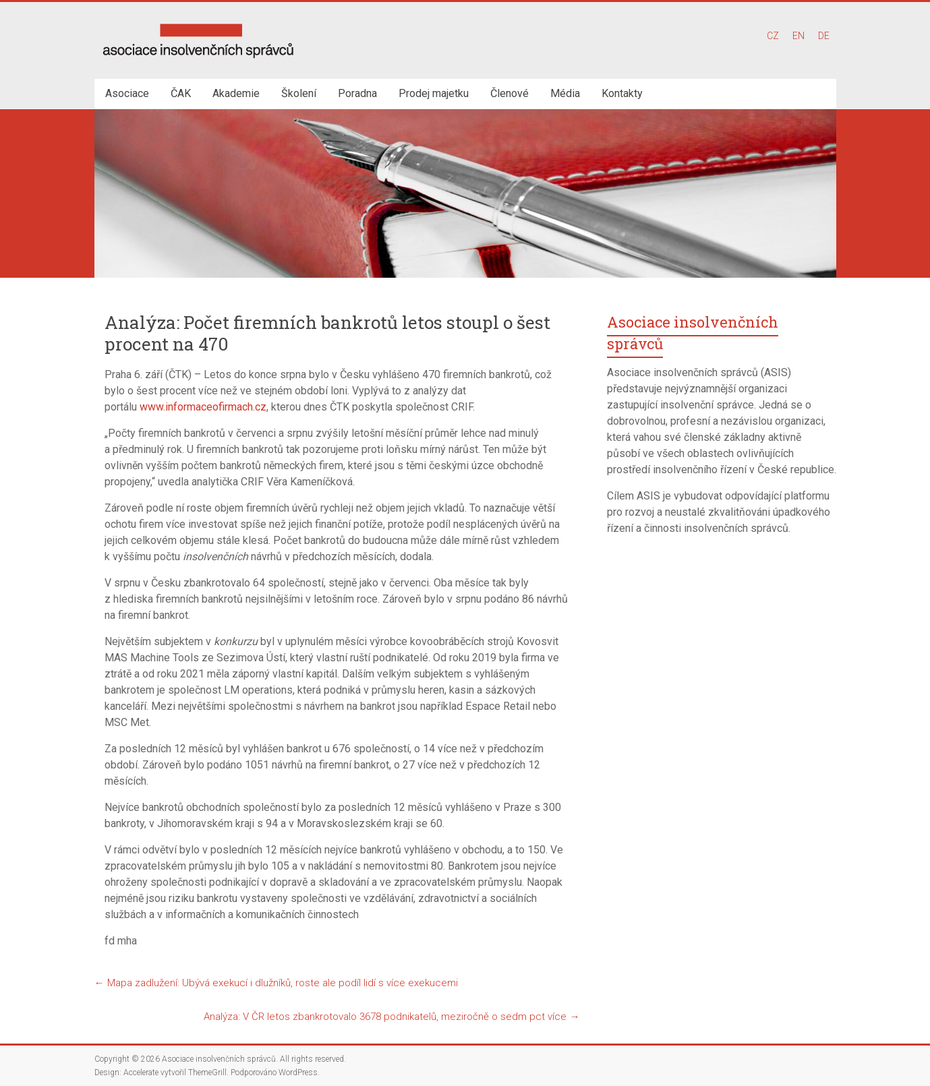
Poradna (357, 93)
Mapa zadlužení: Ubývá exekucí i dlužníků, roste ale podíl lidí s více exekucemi (276, 983)
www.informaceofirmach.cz (203, 406)
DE (824, 35)
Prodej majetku (434, 93)
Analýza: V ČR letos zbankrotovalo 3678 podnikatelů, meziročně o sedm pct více (391, 1016)
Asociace (127, 93)
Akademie (236, 93)
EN (798, 35)
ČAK (181, 93)
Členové (509, 93)
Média (565, 93)
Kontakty (622, 93)
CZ (773, 35)
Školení (298, 93)
